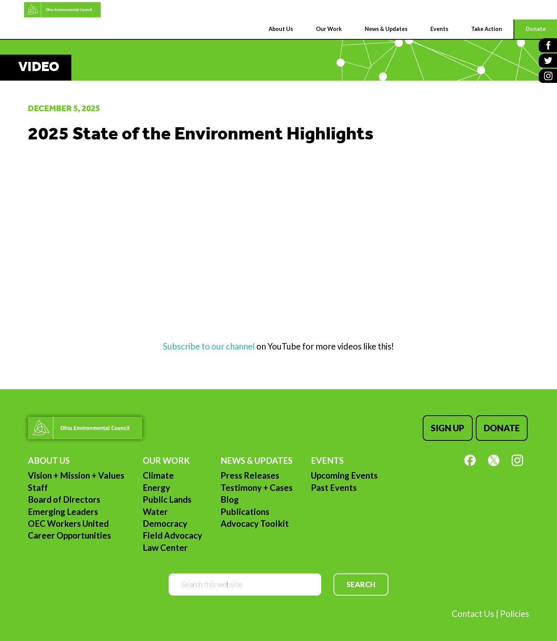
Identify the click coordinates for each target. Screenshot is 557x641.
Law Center (165, 544)
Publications (245, 508)
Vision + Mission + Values (76, 472)
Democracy (165, 520)
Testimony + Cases (257, 484)
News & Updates (257, 457)
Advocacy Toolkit (255, 520)
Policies (514, 610)
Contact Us (473, 610)
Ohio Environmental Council (40, 9)
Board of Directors (64, 496)
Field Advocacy (172, 532)
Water (155, 508)
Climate (158, 472)
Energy (156, 484)
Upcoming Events (344, 472)
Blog (230, 496)
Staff (38, 484)
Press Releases (250, 472)
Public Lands (167, 496)
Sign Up (450, 426)
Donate (503, 426)
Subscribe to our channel (209, 346)
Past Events (334, 484)
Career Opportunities (69, 532)
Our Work (166, 457)
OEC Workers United (68, 520)
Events (327, 457)
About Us (49, 457)
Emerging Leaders (63, 508)
